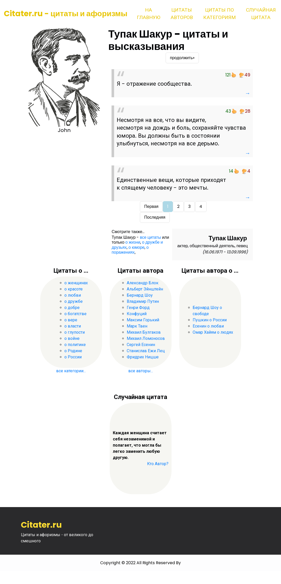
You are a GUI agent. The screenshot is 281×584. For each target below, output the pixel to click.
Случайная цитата (261, 13)
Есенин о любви (208, 326)
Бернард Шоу (140, 295)
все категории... (71, 370)
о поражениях (130, 249)
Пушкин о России (210, 319)
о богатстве (75, 313)
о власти (72, 326)
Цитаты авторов (182, 13)
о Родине (73, 350)
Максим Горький (143, 319)
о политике (75, 344)
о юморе (136, 247)
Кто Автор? (157, 463)
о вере (70, 319)
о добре (72, 307)
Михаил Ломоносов (146, 338)
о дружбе (73, 301)
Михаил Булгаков (144, 332)
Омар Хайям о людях (213, 332)
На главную (148, 13)
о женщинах (76, 282)
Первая (151, 206)
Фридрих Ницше (143, 357)
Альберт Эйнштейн (145, 289)
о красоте (73, 289)
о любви (72, 295)
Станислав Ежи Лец (146, 350)
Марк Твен (137, 326)
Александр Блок (142, 282)
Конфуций (137, 313)
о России (73, 357)
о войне (72, 338)
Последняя (154, 217)
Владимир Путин (143, 301)
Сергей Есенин (141, 344)
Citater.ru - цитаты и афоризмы (65, 13)
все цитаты (150, 237)
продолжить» (182, 58)
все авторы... (140, 370)
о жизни (132, 242)
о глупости (74, 332)
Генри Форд (138, 307)
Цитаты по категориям (219, 13)
